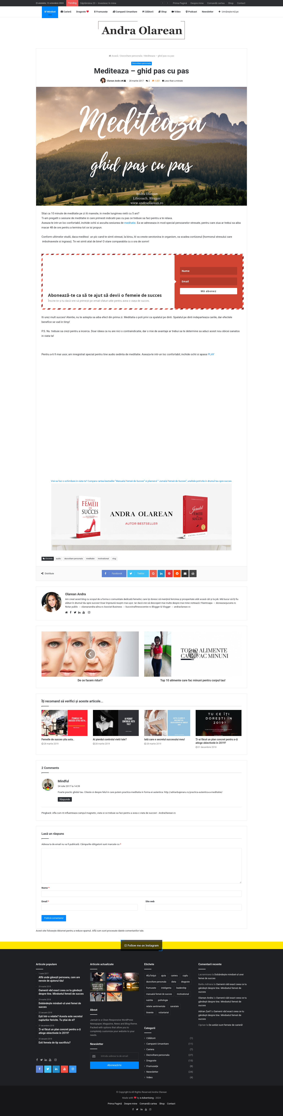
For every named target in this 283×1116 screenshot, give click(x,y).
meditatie (130, 222)
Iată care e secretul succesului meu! (164, 739)
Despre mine (197, 3)
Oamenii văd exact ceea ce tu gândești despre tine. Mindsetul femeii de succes (222, 988)
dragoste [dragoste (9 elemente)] (185, 982)
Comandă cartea (216, 3)
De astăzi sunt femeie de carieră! (226, 1025)
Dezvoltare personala (131, 55)
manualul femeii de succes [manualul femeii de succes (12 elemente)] (159, 994)
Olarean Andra (114, 81)
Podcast (191, 11)
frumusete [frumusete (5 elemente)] (151, 988)
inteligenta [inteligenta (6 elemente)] (166, 988)
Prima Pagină (180, 3)
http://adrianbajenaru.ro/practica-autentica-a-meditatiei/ (193, 792)
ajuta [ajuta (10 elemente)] (163, 975)
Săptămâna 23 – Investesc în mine (98, 3)
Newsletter (207, 11)
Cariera (150, 1049)
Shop (231, 3)
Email (45, 901)
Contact (241, 3)
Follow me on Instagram (141, 945)
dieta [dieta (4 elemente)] (173, 982)
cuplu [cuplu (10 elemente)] (185, 975)
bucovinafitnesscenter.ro (138, 606)
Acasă (113, 55)
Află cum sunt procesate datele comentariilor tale (117, 930)
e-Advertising (147, 1097)
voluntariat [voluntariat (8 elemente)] (163, 1012)
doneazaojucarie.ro (226, 603)
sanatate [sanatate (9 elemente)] (174, 1006)
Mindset (50, 11)
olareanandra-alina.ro (92, 606)
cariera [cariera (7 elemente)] (174, 975)
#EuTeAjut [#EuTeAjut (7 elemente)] (151, 975)
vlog (114, 558)
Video (176, 11)
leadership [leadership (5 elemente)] (181, 988)
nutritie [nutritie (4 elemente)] (149, 1000)
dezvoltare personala (73, 558)
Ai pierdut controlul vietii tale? (110, 739)
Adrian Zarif (204, 1011)
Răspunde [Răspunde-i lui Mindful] (65, 799)
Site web (149, 901)
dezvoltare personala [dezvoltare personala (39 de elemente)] (156, 982)
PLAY (211, 354)
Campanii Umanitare (125, 11)
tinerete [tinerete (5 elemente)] (149, 1012)
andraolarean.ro (182, 606)
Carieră (66, 11)
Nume (45, 887)
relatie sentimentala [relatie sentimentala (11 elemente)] (155, 1006)
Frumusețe (101, 11)
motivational (103, 558)
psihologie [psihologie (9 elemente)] (163, 1000)
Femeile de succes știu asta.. (58, 739)
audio (58, 558)
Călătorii (147, 11)
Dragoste (82, 11)
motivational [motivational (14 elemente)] (183, 994)
